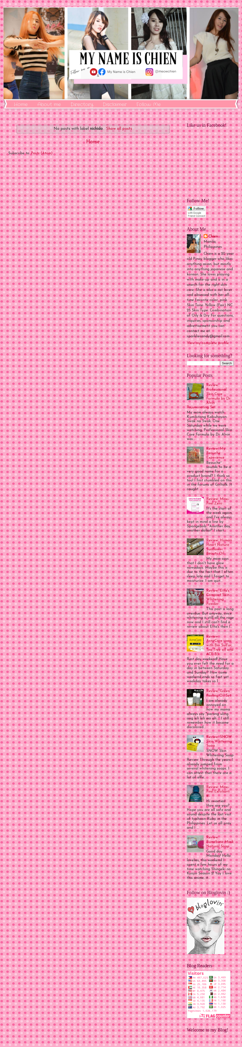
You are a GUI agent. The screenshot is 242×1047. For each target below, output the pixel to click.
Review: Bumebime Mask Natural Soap (220, 842)
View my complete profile (208, 343)
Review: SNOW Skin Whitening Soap (219, 741)
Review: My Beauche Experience (215, 453)
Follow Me (148, 104)
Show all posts (119, 129)
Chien (213, 236)
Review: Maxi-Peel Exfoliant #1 (218, 791)
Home (21, 104)
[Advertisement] (92, 214)
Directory (81, 104)
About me (49, 104)
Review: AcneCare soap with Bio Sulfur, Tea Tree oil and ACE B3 (219, 645)
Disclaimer (115, 104)
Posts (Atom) (42, 153)
